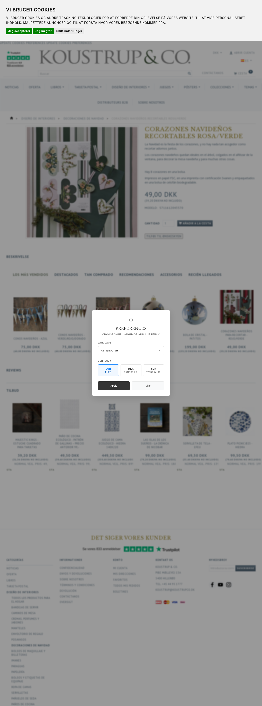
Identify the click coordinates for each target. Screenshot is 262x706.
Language (104, 342)
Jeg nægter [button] (43, 31)
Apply (114, 385)
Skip (148, 385)
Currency (104, 360)
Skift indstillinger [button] (69, 31)
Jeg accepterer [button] (19, 31)
